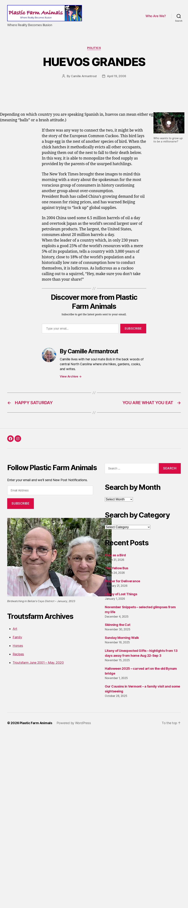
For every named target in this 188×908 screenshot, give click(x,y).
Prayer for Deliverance (122, 581)
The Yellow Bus (116, 568)
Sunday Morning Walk (122, 638)
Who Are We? (156, 16)
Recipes (18, 654)
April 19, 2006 (116, 76)
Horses (18, 646)
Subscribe (133, 328)
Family (17, 637)
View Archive (70, 376)
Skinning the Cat (117, 625)
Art (15, 629)
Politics (94, 48)
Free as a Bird (115, 555)
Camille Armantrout (84, 76)
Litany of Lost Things (121, 594)
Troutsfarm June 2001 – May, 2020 (38, 662)
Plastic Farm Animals (36, 723)
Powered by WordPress (74, 723)
